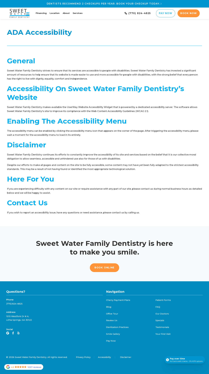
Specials (159, 320)
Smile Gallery (113, 334)
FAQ (157, 307)
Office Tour (112, 313)
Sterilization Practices (117, 327)
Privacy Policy (83, 357)
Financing (41, 13)
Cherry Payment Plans (118, 300)
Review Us (111, 320)
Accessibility (104, 357)
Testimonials (162, 327)
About (66, 13)
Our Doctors (162, 313)
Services (78, 13)
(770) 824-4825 (14, 303)
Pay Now (165, 13)
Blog (108, 307)
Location (55, 13)
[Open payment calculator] (185, 360)
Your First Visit (163, 334)
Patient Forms (163, 300)
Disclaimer (125, 357)
